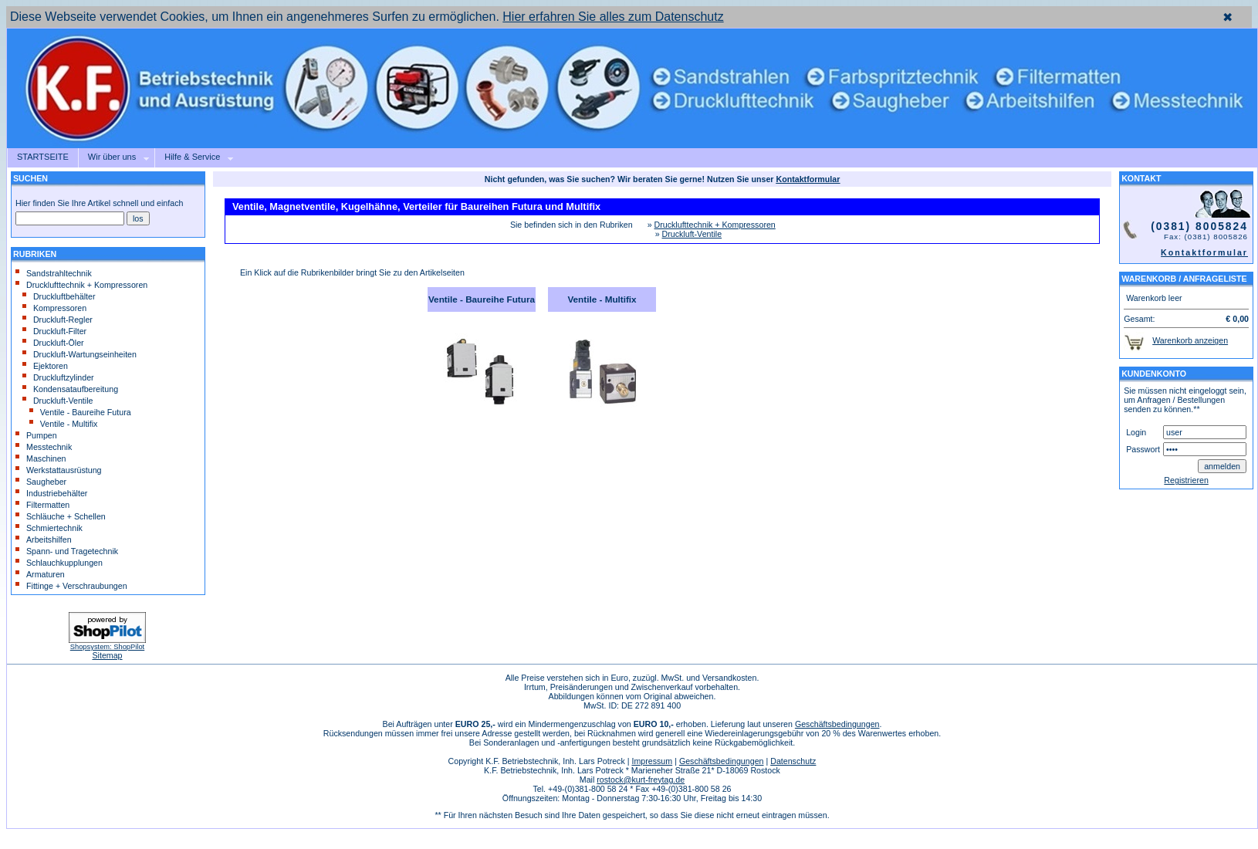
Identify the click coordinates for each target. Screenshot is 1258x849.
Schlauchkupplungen (59, 562)
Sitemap (107, 655)
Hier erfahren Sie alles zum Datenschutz (612, 16)
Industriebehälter (51, 493)
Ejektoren (45, 365)
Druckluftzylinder (58, 377)
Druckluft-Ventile (57, 400)
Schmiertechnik (49, 528)
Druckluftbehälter (59, 296)
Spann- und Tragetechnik (66, 551)
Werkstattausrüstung (58, 470)
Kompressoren (54, 308)
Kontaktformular (1204, 252)
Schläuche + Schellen (60, 516)
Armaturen (40, 574)
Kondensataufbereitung (70, 389)
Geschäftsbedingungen (837, 724)
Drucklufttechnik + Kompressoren (81, 284)
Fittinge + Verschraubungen (71, 585)
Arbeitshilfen (43, 539)
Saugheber (40, 481)
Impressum (651, 761)
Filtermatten (42, 504)
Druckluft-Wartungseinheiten (79, 354)
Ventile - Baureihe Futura (80, 412)
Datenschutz (793, 761)
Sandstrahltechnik (53, 273)
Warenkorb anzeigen (1190, 340)
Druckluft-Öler (53, 342)
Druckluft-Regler (57, 319)
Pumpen (36, 435)
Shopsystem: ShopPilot (107, 647)
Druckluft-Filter (54, 331)
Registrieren (1186, 480)
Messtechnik (43, 447)
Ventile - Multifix (63, 423)
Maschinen (40, 458)
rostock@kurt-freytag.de (641, 779)
